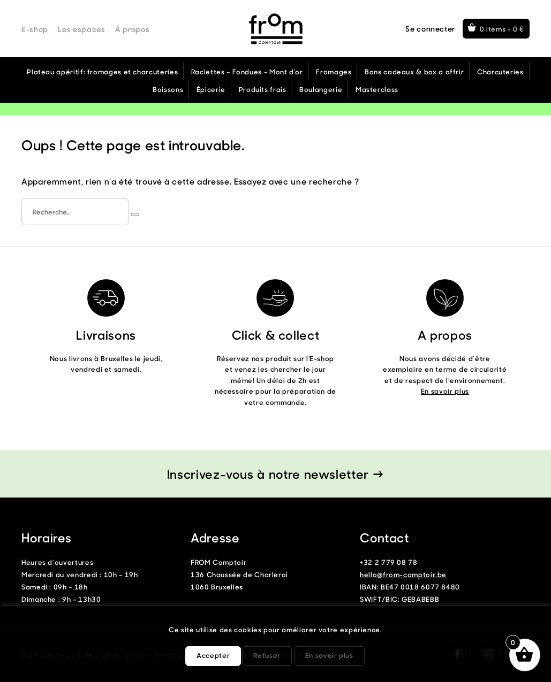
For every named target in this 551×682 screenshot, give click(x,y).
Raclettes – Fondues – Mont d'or (247, 71)
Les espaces (81, 29)
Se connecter (430, 29)
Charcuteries (500, 71)
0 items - (502, 28)
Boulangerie (320, 89)
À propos (132, 29)
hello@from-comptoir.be (403, 574)
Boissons (168, 89)
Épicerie (211, 89)
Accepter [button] (213, 655)
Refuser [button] (266, 655)
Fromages (333, 71)
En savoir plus (445, 390)
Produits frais (262, 89)
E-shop (34, 29)
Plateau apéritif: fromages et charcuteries (102, 71)
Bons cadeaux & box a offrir (414, 71)
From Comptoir (276, 28)
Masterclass (377, 89)
